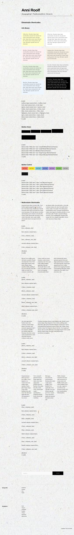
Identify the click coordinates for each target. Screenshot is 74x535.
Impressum (24, 514)
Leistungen (24, 509)
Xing (22, 491)
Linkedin (23, 489)
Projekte (23, 511)
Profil (23, 506)
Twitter (23, 493)
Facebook (24, 487)
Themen (23, 508)
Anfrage (23, 513)
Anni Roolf (34, 9)
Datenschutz (24, 516)
